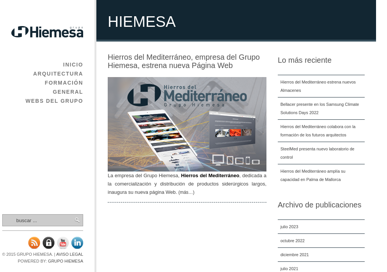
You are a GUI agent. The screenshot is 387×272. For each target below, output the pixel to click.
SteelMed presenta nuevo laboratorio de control (317, 153)
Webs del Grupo (54, 101)
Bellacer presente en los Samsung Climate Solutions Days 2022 (319, 108)
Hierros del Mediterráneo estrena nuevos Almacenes (318, 86)
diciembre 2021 (294, 254)
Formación (64, 83)
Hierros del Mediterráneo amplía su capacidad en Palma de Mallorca (312, 175)
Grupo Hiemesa (65, 261)
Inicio (73, 65)
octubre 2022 (292, 240)
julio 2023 (289, 226)
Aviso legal (69, 254)
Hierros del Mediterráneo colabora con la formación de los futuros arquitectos (318, 130)
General (68, 92)
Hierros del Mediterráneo (210, 175)
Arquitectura (58, 74)
